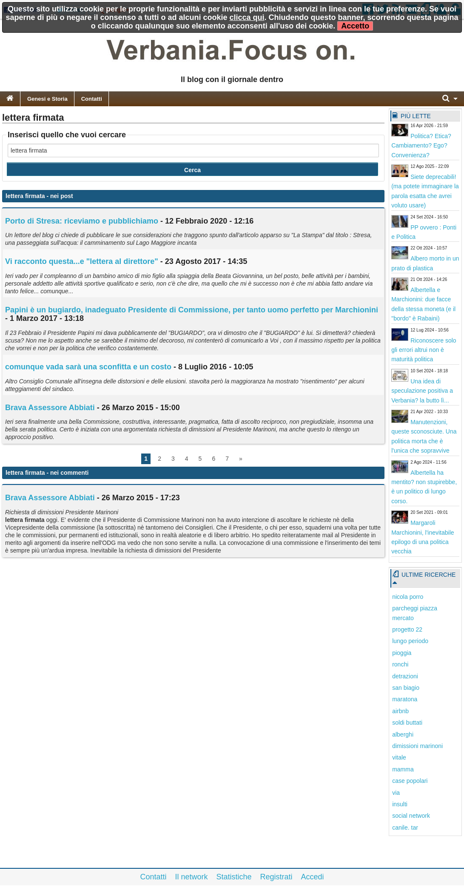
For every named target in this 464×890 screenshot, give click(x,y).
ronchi (400, 664)
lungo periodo (410, 641)
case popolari (409, 780)
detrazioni (405, 676)
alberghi (402, 734)
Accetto (355, 26)
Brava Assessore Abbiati (50, 407)
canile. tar (405, 827)
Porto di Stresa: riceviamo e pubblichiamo (81, 221)
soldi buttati (407, 722)
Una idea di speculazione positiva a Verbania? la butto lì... (422, 391)
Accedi (312, 877)
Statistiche (233, 877)
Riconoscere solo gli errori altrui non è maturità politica (423, 350)
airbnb (400, 711)
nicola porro (407, 596)
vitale (399, 757)
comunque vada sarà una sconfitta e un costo (88, 367)
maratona (404, 699)
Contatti (91, 99)
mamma (403, 769)
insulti (399, 804)
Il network (191, 877)
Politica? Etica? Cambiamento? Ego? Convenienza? (421, 146)
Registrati (276, 877)
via (396, 792)
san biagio (405, 687)
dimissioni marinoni (417, 746)
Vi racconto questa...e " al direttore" (81, 261)
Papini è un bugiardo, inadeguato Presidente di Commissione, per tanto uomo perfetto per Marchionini (191, 310)
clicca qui (247, 17)
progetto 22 (407, 629)
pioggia (401, 652)
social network (411, 815)
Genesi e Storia (47, 99)
